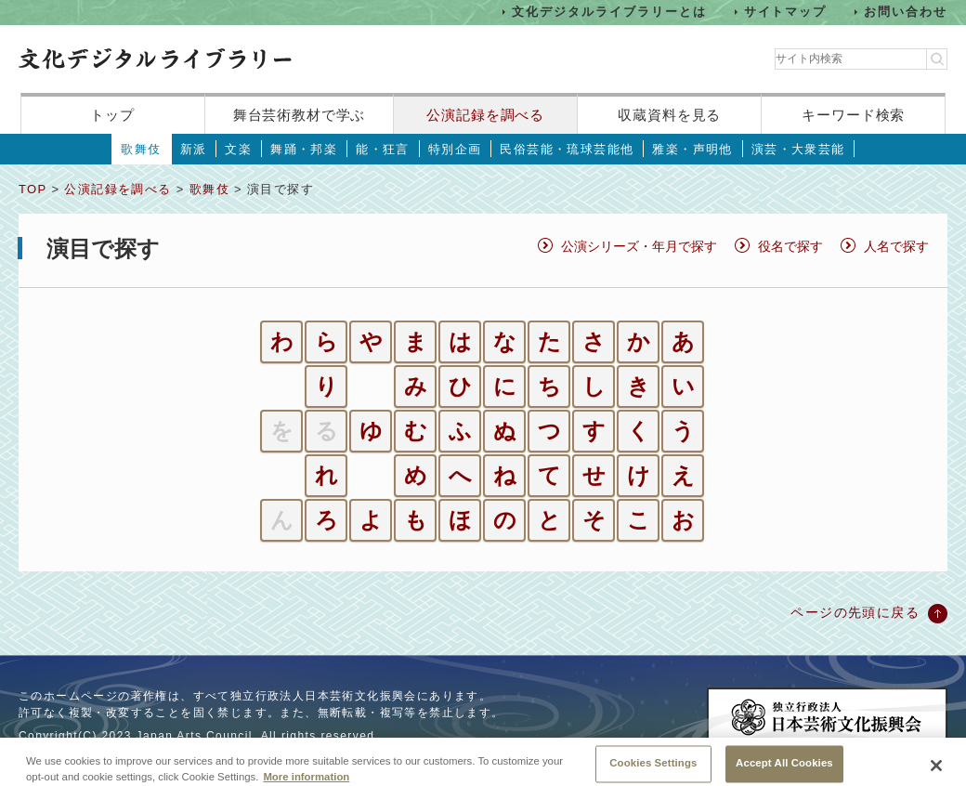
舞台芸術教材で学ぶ (299, 115)
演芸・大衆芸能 (798, 149)
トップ (112, 115)
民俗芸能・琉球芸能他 (566, 149)
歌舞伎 (141, 149)
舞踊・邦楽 (303, 149)
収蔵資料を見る (669, 115)
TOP (32, 189)
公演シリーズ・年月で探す (639, 246)
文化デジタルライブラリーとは (609, 12)
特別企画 (455, 149)
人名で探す (896, 246)
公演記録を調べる (485, 115)
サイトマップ (786, 12)
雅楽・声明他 (692, 149)
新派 (193, 149)
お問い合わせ (905, 12)
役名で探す (790, 246)
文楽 (238, 149)
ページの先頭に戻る (855, 612)
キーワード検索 (853, 115)
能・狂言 (383, 149)
